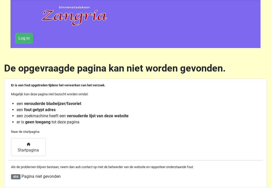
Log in (24, 38)
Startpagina (28, 147)
